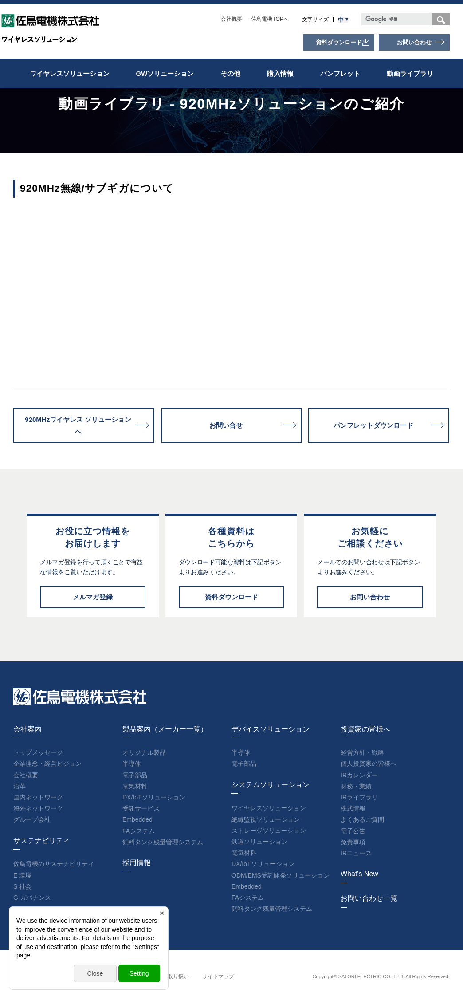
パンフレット (340, 73)
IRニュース (356, 853)
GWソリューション (165, 73)
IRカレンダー (359, 775)
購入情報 (280, 73)
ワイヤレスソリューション (70, 73)
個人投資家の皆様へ (368, 763)
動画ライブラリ (410, 73)
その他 (230, 73)
